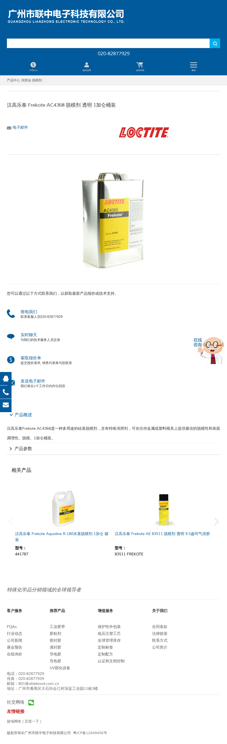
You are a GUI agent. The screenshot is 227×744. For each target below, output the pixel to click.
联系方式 (159, 640)
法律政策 (159, 633)
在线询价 (14, 654)
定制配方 (105, 654)
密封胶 (55, 640)
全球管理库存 (109, 640)
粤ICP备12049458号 (90, 733)
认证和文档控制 (111, 661)
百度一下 (32, 721)
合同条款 (159, 626)
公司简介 (159, 647)
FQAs (12, 626)
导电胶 (55, 654)
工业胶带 (57, 626)
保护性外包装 (109, 626)
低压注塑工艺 (109, 633)
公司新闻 (14, 640)
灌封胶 (55, 647)
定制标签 (105, 647)
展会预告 (14, 647)
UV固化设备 (60, 668)
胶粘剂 (55, 633)
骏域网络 (14, 721)
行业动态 (14, 633)
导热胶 (55, 661)
